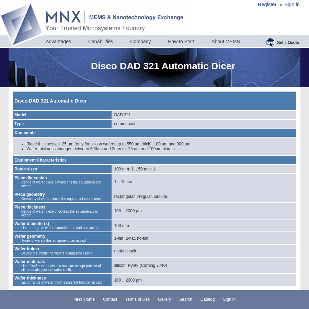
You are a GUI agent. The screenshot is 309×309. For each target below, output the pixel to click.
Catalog (208, 299)
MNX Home (84, 299)
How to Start (181, 41)
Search (185, 299)
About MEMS (225, 41)
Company (140, 41)
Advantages (58, 41)
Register (267, 4)
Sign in (292, 4)
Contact (110, 299)
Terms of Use (137, 299)
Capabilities (100, 41)
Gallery (164, 299)
